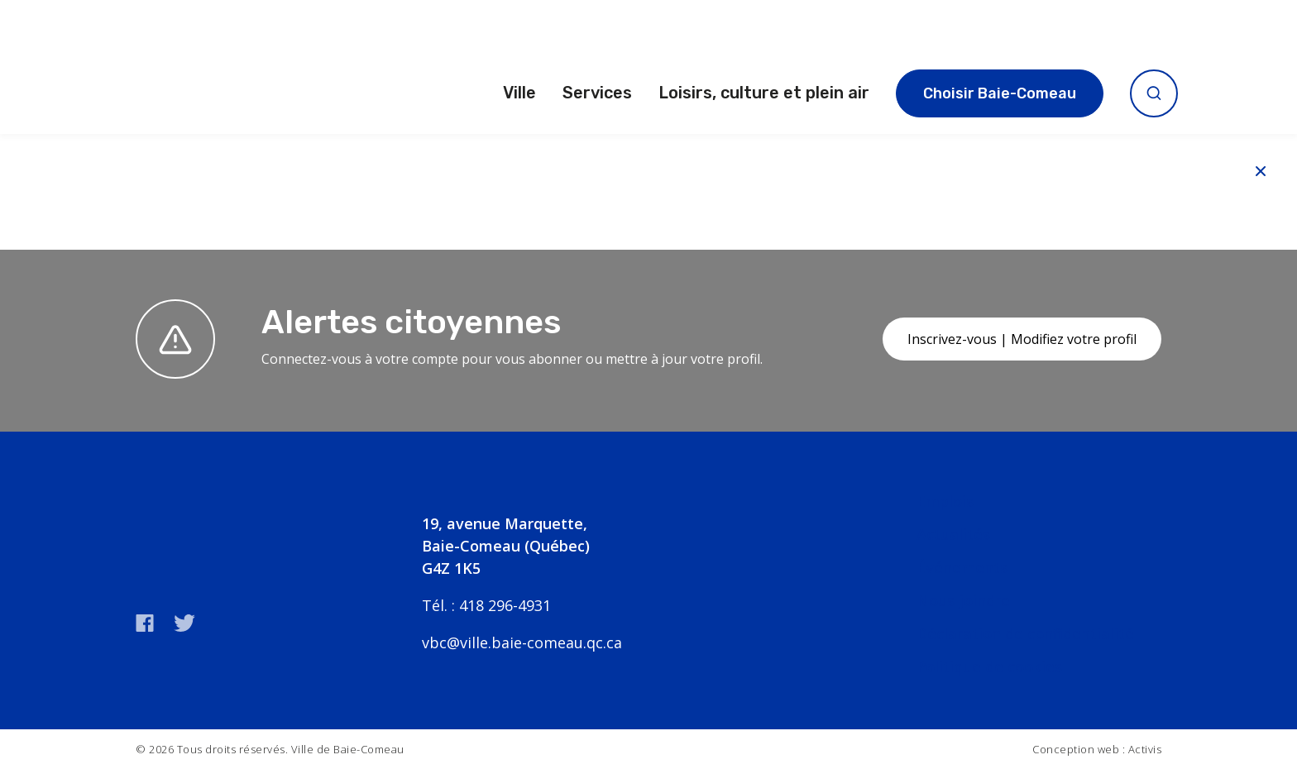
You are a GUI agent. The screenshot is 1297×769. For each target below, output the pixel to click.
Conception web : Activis (1096, 749)
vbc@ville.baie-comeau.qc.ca (522, 642)
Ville (519, 93)
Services (597, 93)
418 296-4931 (505, 605)
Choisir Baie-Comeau (999, 93)
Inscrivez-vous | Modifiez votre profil (1022, 339)
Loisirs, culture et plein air (763, 93)
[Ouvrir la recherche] (1154, 93)
